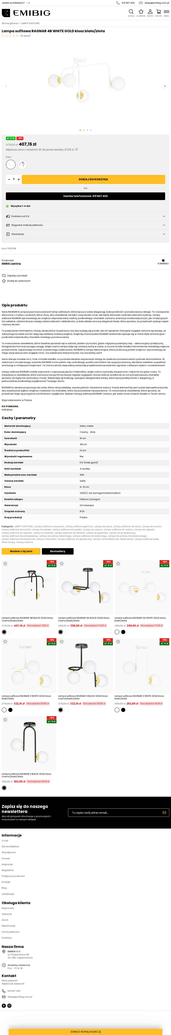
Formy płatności (11, 932)
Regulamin (8, 870)
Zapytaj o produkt (17, 275)
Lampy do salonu (92, 529)
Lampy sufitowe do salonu (118, 529)
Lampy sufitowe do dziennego (90, 536)
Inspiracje (7, 864)
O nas (5, 840)
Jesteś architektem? (13, 3)
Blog (4, 888)
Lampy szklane (24, 542)
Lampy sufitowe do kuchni (16, 529)
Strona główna (10, 23)
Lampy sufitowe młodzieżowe (18, 539)
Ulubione (7, 914)
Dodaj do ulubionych (18, 280)
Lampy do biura (103, 526)
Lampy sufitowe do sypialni (17, 532)
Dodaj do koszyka (93, 179)
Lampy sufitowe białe (147, 539)
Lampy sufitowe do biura (127, 526)
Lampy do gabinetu (97, 532)
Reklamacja (8, 925)
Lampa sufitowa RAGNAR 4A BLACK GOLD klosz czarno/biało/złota (84, 619)
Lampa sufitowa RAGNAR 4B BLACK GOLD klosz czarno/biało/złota (27, 619)
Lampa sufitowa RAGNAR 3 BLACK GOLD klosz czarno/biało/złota (83, 697)
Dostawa (7, 937)
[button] (8, 179)
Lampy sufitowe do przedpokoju (20, 536)
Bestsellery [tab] (57, 551)
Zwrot (5, 920)
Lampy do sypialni (144, 529)
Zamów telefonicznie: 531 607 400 (85, 196)
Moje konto (8, 908)
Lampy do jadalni (41, 529)
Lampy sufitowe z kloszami (49, 526)
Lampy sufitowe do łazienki (70, 532)
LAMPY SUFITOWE (30, 23)
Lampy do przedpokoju (122, 532)
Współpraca (9, 852)
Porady (6, 858)
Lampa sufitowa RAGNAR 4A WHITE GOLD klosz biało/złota (140, 619)
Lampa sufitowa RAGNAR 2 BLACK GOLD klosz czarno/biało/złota (26, 775)
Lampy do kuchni (151, 526)
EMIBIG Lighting (11, 263)
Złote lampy (8, 542)
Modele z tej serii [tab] (21, 551)
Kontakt (6, 882)
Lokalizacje (8, 894)
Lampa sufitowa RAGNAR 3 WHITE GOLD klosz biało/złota (26, 697)
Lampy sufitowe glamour (79, 526)
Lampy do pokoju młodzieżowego (127, 536)
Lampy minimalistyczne (106, 539)
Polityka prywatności (13, 876)
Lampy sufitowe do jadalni (67, 529)
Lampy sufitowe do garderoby (75, 539)
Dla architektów (10, 846)
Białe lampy (127, 539)
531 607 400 (128, 3)
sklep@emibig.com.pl (157, 3)
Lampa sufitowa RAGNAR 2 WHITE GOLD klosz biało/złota (139, 697)
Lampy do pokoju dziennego (55, 536)
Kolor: (9, 157)
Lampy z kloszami (46, 539)
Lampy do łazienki (43, 532)
